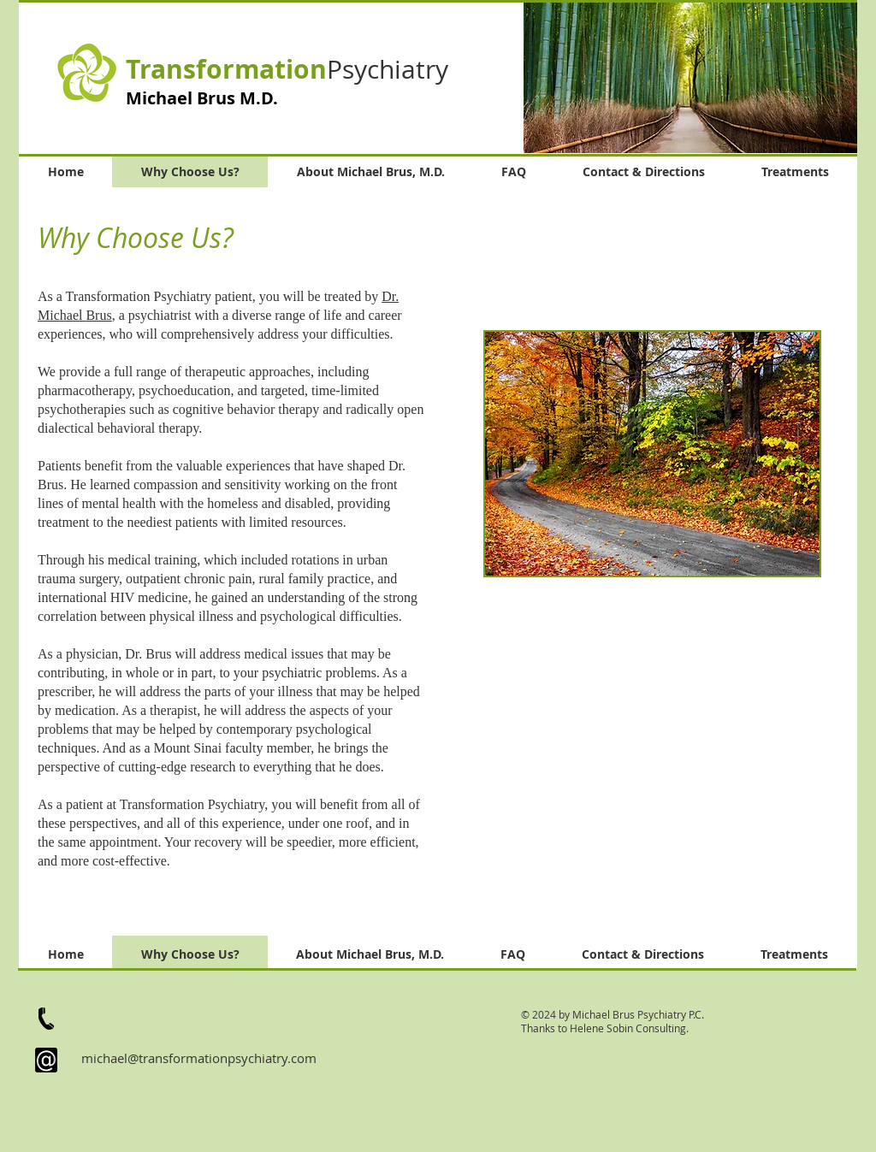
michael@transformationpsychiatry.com (199, 1057)
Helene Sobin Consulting (628, 1028)
